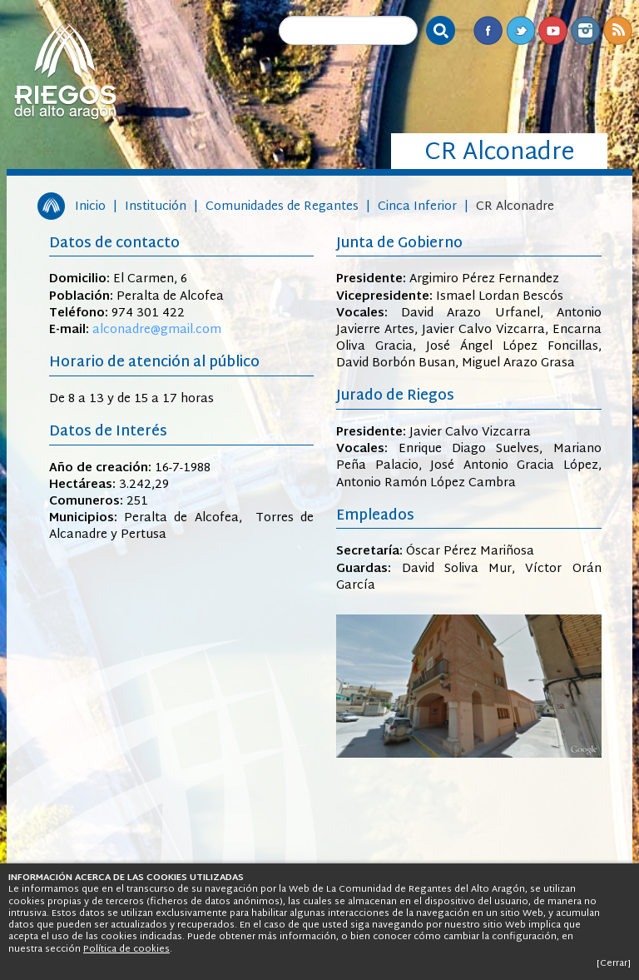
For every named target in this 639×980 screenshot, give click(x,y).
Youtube (552, 30)
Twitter (520, 30)
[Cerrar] (614, 963)
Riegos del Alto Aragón (65, 70)
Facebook (488, 30)
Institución (155, 207)
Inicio (90, 207)
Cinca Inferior (417, 207)
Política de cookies (126, 949)
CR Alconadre (515, 207)
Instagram (585, 30)
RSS (617, 30)
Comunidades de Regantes (282, 207)
